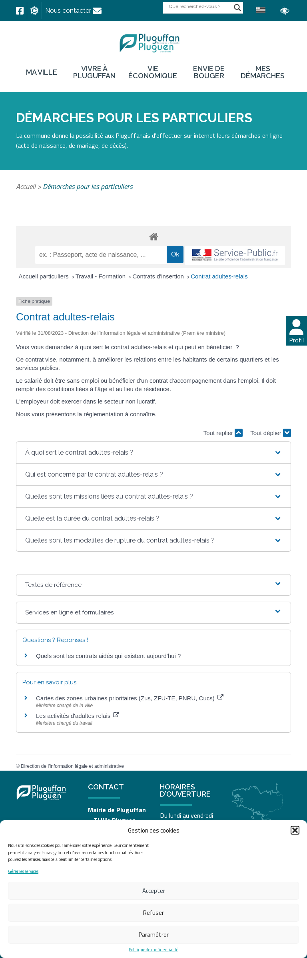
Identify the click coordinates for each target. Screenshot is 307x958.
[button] (295, 830)
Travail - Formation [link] (101, 276)
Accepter (153, 890)
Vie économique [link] (152, 72)
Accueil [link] (26, 186)
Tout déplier (270, 433)
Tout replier (223, 433)
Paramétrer (154, 934)
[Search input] (199, 6)
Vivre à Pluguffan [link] (94, 72)
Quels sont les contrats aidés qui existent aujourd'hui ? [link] (108, 655)
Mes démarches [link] (263, 72)
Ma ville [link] (41, 72)
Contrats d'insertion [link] (158, 276)
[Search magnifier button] (237, 7)
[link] (20, 10)
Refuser (153, 912)
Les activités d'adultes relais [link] (77, 715)
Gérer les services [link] (23, 871)
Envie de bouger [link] (209, 72)
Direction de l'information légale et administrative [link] (72, 766)
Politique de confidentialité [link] (153, 950)
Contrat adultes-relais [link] (219, 276)
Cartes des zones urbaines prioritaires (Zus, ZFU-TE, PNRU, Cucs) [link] (129, 698)
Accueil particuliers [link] (44, 276)
